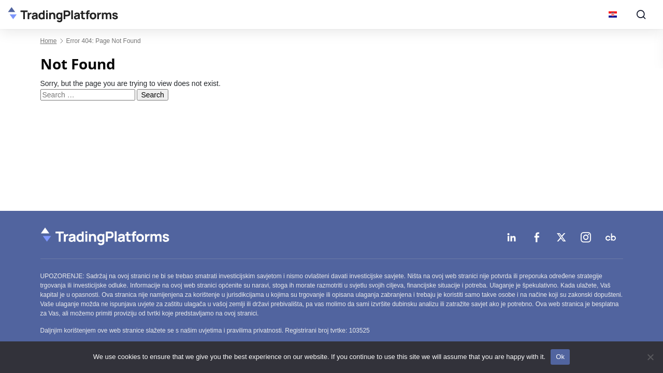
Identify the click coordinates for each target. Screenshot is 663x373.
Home (48, 41)
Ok (560, 357)
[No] (650, 357)
